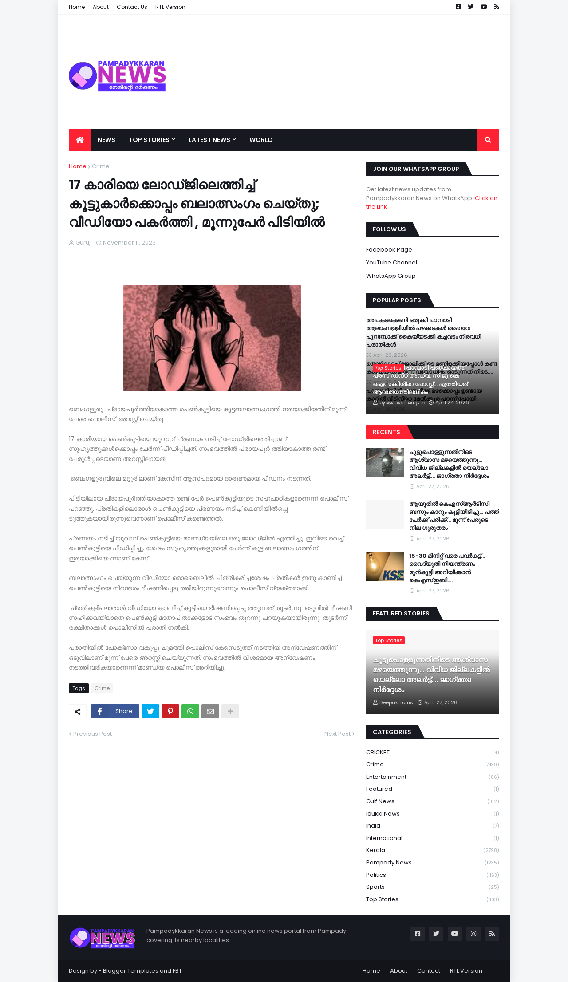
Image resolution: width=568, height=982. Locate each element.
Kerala (432, 850)
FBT (177, 970)
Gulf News (432, 801)
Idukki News (432, 814)
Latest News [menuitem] (209, 139)
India (432, 826)
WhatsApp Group (391, 276)
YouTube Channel (391, 262)
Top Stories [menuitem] (149, 139)
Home (78, 166)
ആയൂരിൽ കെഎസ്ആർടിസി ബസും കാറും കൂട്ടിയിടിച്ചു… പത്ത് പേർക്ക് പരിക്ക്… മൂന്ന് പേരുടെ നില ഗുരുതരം (454, 516)
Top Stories (432, 899)
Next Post (337, 734)
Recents (386, 432)
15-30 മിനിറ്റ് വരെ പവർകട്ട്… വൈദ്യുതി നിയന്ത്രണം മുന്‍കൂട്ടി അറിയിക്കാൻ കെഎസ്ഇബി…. (447, 568)
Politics (432, 875)
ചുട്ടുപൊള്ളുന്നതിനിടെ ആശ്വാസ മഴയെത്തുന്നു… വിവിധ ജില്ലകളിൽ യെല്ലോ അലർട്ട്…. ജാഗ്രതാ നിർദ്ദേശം (449, 464)
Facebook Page (389, 249)
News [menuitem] (106, 139)
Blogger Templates (130, 970)
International (432, 838)
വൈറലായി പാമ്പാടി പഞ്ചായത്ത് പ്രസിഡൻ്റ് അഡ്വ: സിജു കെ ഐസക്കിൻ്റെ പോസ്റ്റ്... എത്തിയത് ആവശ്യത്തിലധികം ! (420, 380)
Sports (432, 887)
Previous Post (92, 734)
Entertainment (432, 777)
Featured (432, 789)
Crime (101, 166)
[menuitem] (80, 140)
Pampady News (432, 863)
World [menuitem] (261, 139)
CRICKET (432, 752)
